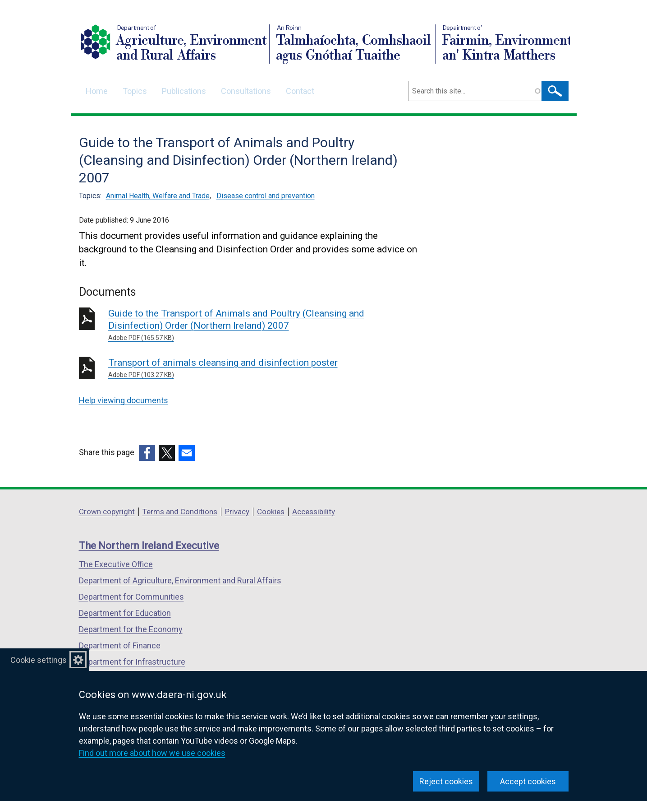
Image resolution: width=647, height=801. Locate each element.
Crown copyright (107, 511)
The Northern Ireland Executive (149, 545)
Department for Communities (131, 596)
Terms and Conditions (179, 511)
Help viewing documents (123, 400)
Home (97, 91)
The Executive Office (116, 564)
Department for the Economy (131, 629)
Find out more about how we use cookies (152, 753)
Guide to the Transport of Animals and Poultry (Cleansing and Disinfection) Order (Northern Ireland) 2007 (237, 325)
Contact (300, 91)
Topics (135, 91)
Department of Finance (120, 645)
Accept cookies (528, 781)
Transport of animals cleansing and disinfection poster (237, 368)
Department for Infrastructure (132, 661)
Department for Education (125, 613)
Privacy (237, 511)
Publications (184, 91)
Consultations (246, 91)
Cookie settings (38, 660)
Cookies (270, 511)
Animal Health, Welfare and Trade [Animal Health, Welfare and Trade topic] (158, 195)
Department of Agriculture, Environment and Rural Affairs (180, 580)
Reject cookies (446, 781)
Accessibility (313, 511)
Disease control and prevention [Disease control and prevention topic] (265, 195)
